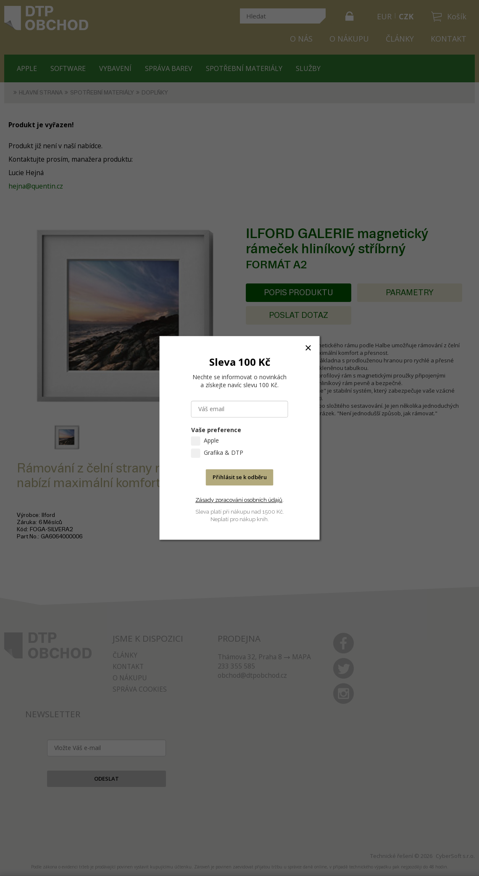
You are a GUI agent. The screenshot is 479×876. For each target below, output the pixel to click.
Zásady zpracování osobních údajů (238, 500)
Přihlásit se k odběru (240, 477)
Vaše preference (216, 430)
